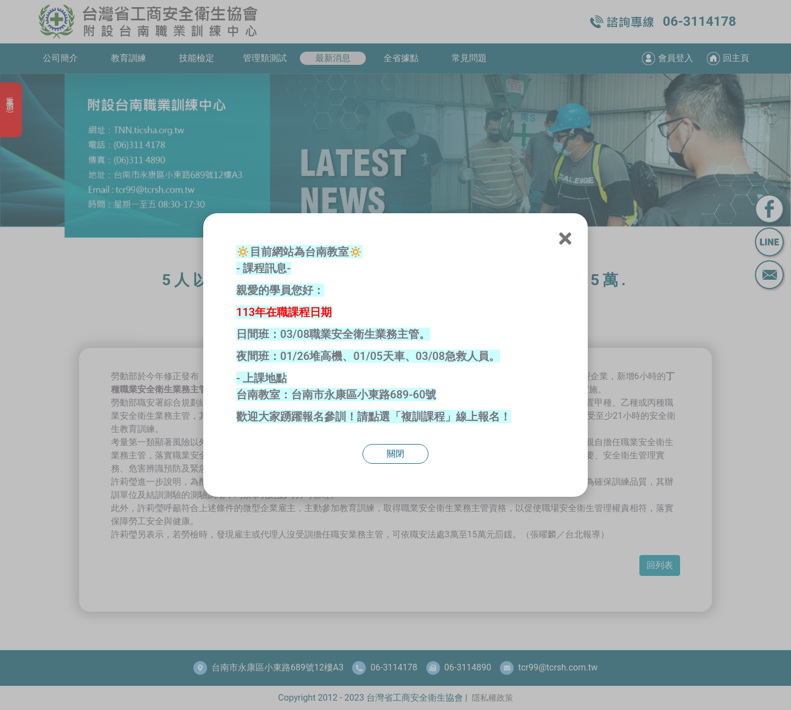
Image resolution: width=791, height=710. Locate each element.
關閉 (395, 453)
